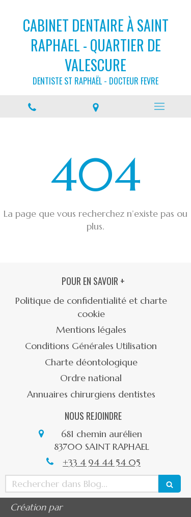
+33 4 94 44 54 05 (102, 462)
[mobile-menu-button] (159, 106)
